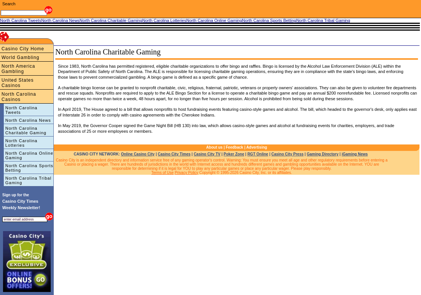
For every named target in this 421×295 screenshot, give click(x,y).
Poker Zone (234, 154)
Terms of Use (162, 173)
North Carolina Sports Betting (29, 167)
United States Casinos (18, 83)
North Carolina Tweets (21, 110)
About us (214, 147)
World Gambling (20, 57)
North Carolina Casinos (19, 97)
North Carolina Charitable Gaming (26, 130)
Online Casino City (137, 154)
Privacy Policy (186, 173)
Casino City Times (174, 154)
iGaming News (354, 154)
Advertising (256, 147)
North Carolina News (28, 120)
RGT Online (257, 154)
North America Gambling (18, 69)
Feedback (234, 147)
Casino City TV (207, 154)
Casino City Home (23, 48)
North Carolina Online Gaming (29, 155)
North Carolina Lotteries (21, 143)
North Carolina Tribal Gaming (28, 180)
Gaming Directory (322, 154)
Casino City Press (287, 154)
